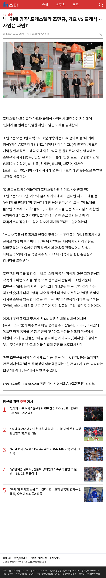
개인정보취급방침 (39, 558)
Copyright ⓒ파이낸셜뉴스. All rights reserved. (24, 561)
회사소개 (7, 558)
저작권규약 (55, 558)
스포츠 (60, 5)
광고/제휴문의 (20, 558)
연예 (45, 5)
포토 (75, 5)
